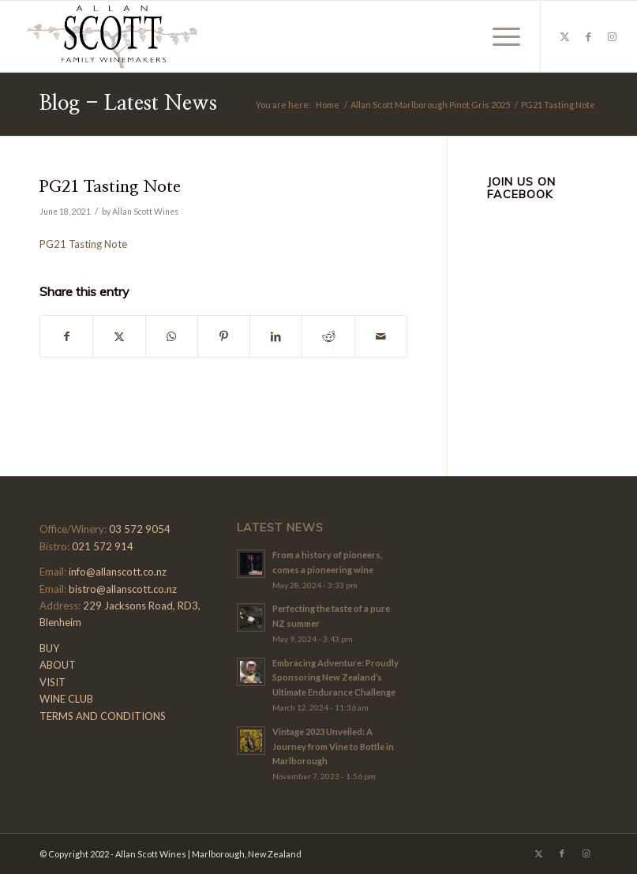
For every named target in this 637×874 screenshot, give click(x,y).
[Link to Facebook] (589, 36)
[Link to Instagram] (612, 36)
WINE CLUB (66, 698)
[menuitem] (498, 36)
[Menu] (498, 36)
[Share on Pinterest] (223, 336)
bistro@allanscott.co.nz (123, 589)
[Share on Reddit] (328, 336)
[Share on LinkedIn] (276, 336)
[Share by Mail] (381, 336)
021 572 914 (102, 546)
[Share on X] (118, 336)
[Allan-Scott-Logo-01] (112, 36)
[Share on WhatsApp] (171, 336)
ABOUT (57, 664)
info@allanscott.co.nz (118, 571)
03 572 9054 (139, 529)
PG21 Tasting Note (83, 244)
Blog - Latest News (128, 103)
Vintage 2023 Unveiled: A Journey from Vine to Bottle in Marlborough (333, 746)
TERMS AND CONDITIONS (102, 716)
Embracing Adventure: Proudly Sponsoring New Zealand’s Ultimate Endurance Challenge (335, 678)
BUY (49, 648)
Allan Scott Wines (145, 211)
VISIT (52, 682)
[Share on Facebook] (66, 336)
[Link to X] (565, 36)
